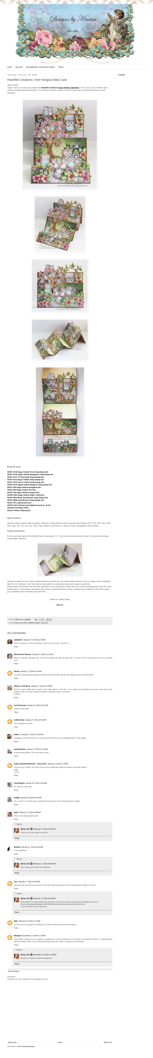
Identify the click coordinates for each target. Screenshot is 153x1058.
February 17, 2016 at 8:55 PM (44, 829)
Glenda (17, 671)
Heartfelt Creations (49, 88)
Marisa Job (25, 829)
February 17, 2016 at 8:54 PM (44, 864)
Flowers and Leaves (20, 623)
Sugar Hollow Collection (68, 88)
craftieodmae (19, 720)
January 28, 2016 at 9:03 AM (30, 798)
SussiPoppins (19, 783)
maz (15, 882)
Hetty (16, 812)
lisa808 (16, 798)
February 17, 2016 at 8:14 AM (32, 847)
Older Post (108, 1042)
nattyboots (18, 640)
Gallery (61, 67)
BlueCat (17, 847)
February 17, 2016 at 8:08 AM (30, 812)
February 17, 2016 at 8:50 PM (44, 898)
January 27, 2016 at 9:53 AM (35, 720)
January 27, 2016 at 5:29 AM (41, 686)
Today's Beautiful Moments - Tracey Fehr (30, 764)
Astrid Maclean (20, 749)
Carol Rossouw (20, 705)
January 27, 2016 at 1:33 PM (37, 749)
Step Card (44, 623)
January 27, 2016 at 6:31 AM (37, 705)
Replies (19, 824)
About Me (19, 67)
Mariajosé (18, 936)
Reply (16, 647)
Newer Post (12, 1042)
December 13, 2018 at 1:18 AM (33, 936)
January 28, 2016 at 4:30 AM (36, 783)
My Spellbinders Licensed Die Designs (40, 67)
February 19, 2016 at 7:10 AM (29, 921)
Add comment (13, 971)
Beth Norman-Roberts (22, 654)
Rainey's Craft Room (22, 686)
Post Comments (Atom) (26, 1046)
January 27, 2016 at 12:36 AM (34, 640)
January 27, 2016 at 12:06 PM (32, 735)
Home (9, 67)
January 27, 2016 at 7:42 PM (57, 764)
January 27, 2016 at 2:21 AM (42, 654)
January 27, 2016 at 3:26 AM (31, 671)
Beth (16, 921)
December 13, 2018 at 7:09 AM (45, 955)
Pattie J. (17, 735)
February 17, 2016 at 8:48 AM (29, 882)
